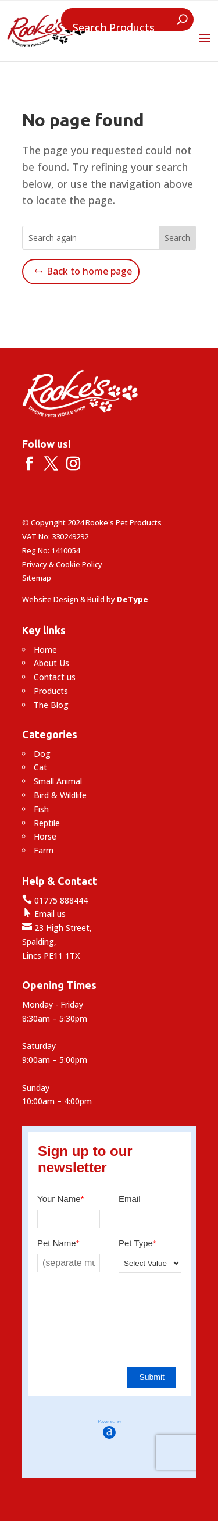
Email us (44, 913)
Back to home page (89, 271)
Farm (43, 850)
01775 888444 (55, 900)
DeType (132, 599)
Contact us (55, 676)
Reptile (47, 822)
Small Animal (58, 781)
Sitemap (36, 577)
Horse (45, 836)
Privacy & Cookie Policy (62, 564)
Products (51, 690)
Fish (41, 808)
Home (45, 649)
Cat (40, 767)
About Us (51, 662)
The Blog (51, 704)
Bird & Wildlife (60, 795)
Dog (42, 753)
